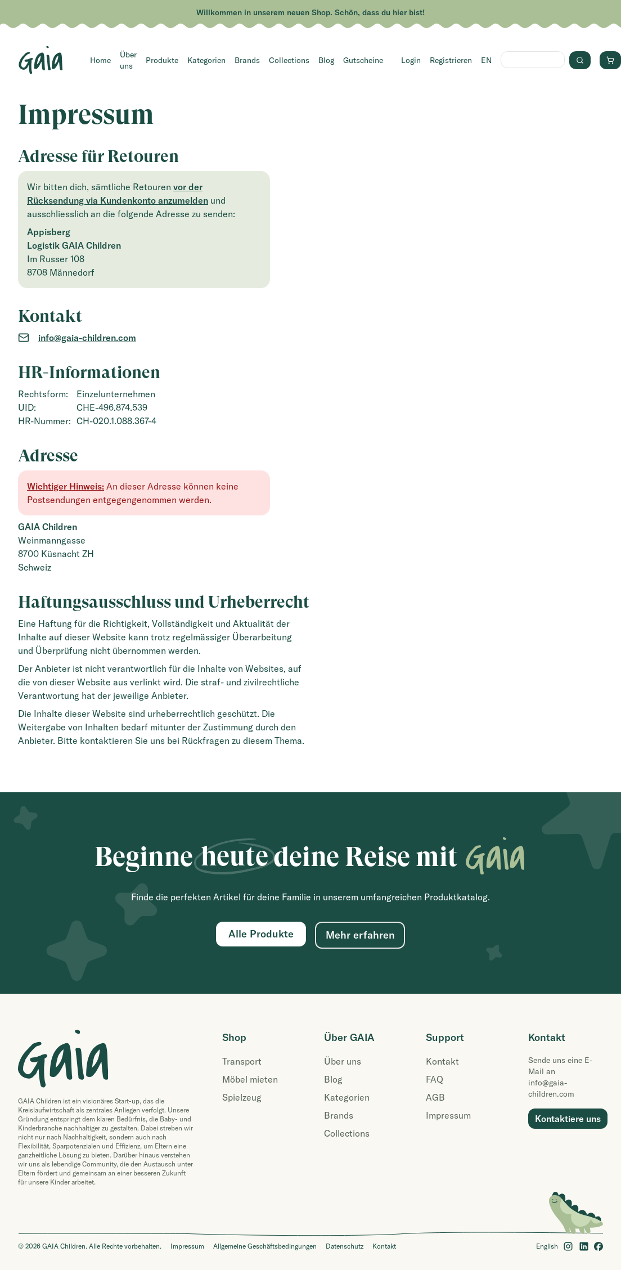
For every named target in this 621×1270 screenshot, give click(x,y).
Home (100, 60)
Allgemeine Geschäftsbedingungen (265, 1246)
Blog (326, 60)
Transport (242, 1061)
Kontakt (442, 1061)
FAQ (434, 1079)
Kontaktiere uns (568, 1118)
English (547, 1246)
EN (486, 60)
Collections (289, 60)
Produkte (162, 60)
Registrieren (451, 60)
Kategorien (206, 60)
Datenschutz (344, 1246)
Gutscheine (363, 60)
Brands (247, 60)
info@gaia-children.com (87, 337)
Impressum (448, 1115)
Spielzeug (242, 1097)
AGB (435, 1097)
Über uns (128, 60)
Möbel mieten (250, 1079)
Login (411, 60)
